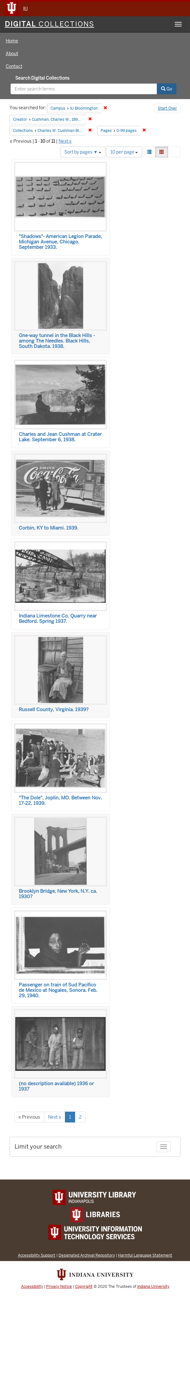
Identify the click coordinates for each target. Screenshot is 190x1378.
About (12, 53)
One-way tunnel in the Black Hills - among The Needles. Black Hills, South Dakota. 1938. (57, 341)
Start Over (167, 108)
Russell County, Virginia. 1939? (53, 709)
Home (12, 41)
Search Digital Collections (42, 78)
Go (166, 89)
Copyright (84, 1286)
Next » (65, 141)
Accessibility (32, 1286)
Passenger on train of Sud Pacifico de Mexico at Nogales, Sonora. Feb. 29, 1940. (58, 990)
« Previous (29, 1117)
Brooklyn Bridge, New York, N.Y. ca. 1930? (58, 894)
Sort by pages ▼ (82, 152)
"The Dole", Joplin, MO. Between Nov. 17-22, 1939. (60, 800)
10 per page (124, 152)
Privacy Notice (59, 1286)
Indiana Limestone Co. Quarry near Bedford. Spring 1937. (58, 618)
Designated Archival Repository (87, 1255)
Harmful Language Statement (145, 1255)
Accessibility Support (36, 1255)
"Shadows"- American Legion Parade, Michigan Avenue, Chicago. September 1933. (60, 241)
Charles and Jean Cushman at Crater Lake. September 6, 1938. (60, 437)
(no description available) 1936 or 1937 (56, 1086)
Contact (14, 66)
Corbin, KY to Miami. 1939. (48, 528)
